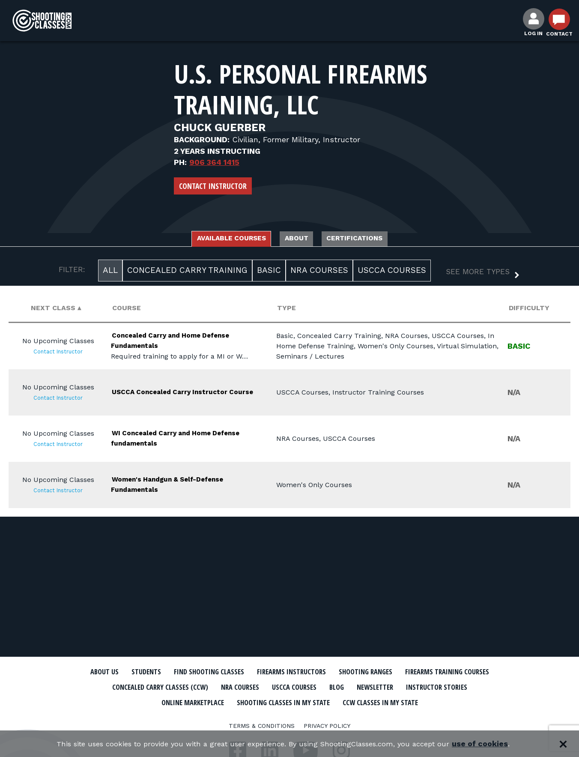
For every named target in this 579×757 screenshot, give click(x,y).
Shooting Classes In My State (408, 701)
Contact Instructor (213, 186)
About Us (125, 672)
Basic (269, 273)
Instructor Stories (209, 701)
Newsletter (135, 701)
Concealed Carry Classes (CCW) (269, 687)
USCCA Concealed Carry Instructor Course (167, 393)
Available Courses (213, 239)
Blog (478, 687)
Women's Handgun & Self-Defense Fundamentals (172, 486)
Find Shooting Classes (248, 672)
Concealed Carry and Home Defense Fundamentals (175, 342)
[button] (475, 275)
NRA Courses (319, 273)
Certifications (375, 239)
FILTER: (72, 272)
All (110, 273)
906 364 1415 (214, 162)
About (299, 239)
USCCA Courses (392, 273)
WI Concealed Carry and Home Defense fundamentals (182, 440)
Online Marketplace (299, 701)
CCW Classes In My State (289, 716)
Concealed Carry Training (187, 273)
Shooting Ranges (437, 672)
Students (174, 672)
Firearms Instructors (348, 672)
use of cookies (495, 743)
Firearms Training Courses (144, 687)
